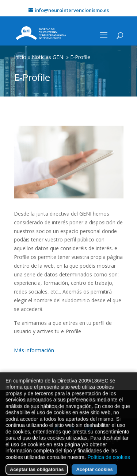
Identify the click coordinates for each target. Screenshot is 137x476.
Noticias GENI (48, 57)
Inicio (20, 57)
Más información (34, 350)
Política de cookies (108, 466)
